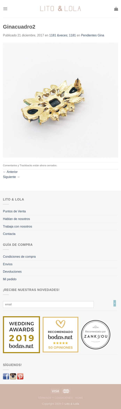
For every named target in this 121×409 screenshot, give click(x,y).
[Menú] (5, 8)
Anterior (10, 171)
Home (79, 398)
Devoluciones (12, 271)
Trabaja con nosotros (17, 226)
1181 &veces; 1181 (62, 35)
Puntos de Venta (14, 211)
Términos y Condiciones (55, 398)
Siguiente (11, 177)
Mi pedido (9, 279)
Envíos (7, 264)
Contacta (9, 234)
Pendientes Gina (92, 35)
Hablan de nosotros (16, 219)
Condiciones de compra (19, 256)
